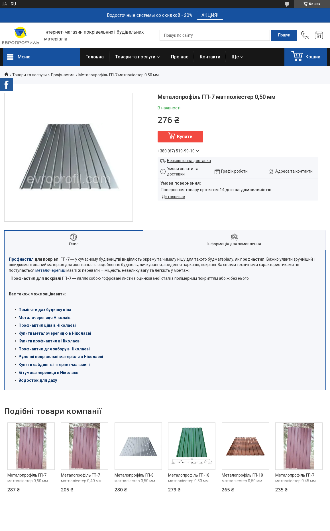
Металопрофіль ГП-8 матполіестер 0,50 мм (135, 478)
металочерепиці (50, 270)
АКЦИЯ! (210, 15)
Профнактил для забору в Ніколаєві (54, 349)
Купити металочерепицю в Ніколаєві (55, 333)
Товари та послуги (135, 57)
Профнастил (62, 75)
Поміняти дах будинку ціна (45, 309)
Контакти (210, 57)
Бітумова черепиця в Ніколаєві (49, 372)
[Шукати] (284, 35)
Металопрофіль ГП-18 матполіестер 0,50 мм (188, 478)
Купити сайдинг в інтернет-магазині (54, 364)
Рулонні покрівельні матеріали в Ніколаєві (61, 356)
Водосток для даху (38, 380)
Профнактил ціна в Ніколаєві (47, 325)
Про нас (179, 57)
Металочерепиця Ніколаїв (44, 317)
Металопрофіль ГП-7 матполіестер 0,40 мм (81, 478)
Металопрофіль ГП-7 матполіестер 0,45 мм (295, 478)
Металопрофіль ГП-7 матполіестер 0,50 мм (27, 478)
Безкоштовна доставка (189, 160)
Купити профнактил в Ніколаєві (50, 341)
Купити (184, 136)
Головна (94, 57)
